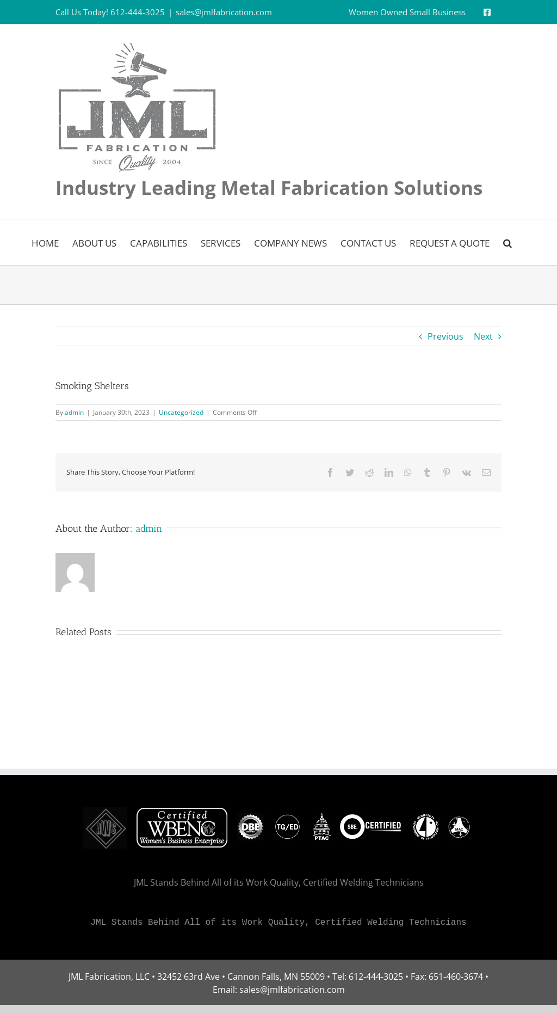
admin (74, 412)
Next (483, 336)
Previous (445, 336)
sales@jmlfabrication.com (224, 12)
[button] (507, 242)
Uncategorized (181, 412)
